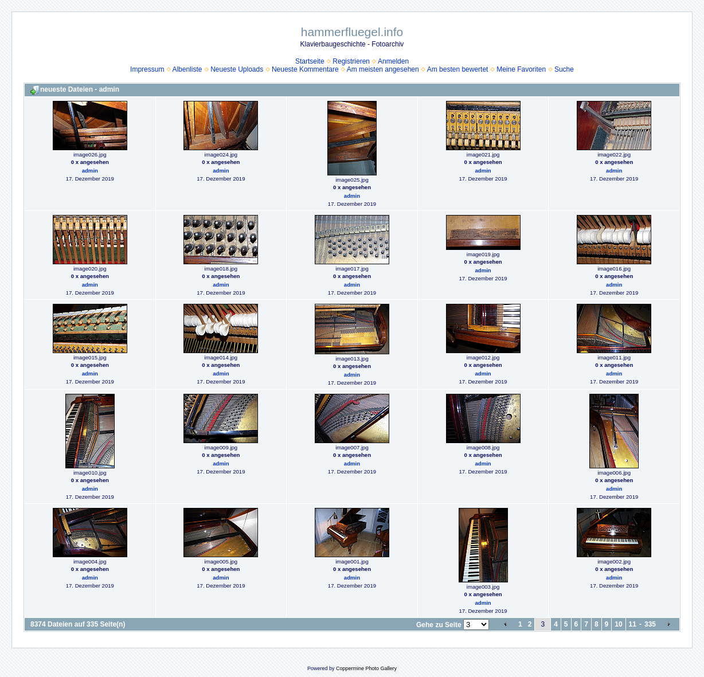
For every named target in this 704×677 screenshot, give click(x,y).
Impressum (147, 69)
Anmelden (393, 61)
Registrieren (351, 61)
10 (618, 624)
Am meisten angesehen (383, 69)
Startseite (309, 61)
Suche (564, 69)
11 (632, 624)
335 (650, 624)
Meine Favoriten (521, 69)
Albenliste (187, 69)
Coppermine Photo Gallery (366, 668)
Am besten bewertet (457, 69)
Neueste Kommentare (305, 69)
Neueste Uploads (236, 69)
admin (90, 170)
